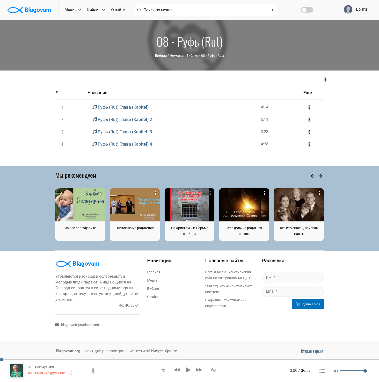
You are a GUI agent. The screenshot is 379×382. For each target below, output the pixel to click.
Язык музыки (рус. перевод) (50, 373)
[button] (162, 370)
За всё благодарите (80, 228)
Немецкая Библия (184, 55)
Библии (161, 55)
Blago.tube (213, 300)
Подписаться (308, 304)
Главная (153, 272)
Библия (96, 9)
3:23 (264, 131)
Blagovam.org (68, 351)
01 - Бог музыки (41, 367)
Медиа (73, 9)
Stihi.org (211, 286)
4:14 (264, 107)
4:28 (264, 144)
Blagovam (29, 10)
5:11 (264, 119)
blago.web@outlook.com (77, 325)
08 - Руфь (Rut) (212, 55)
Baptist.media (215, 272)
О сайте (118, 9)
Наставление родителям (135, 228)
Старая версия (312, 351)
